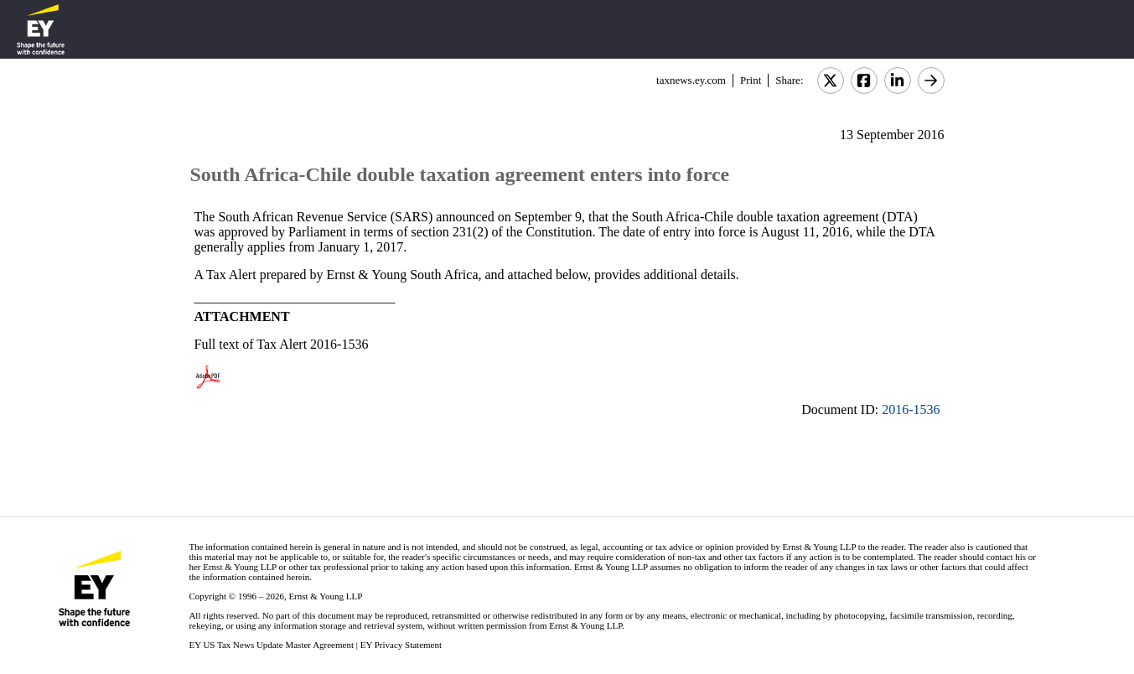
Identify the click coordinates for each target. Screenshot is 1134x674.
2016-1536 (911, 409)
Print (750, 80)
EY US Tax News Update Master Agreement (271, 645)
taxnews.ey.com (691, 80)
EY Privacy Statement (401, 645)
